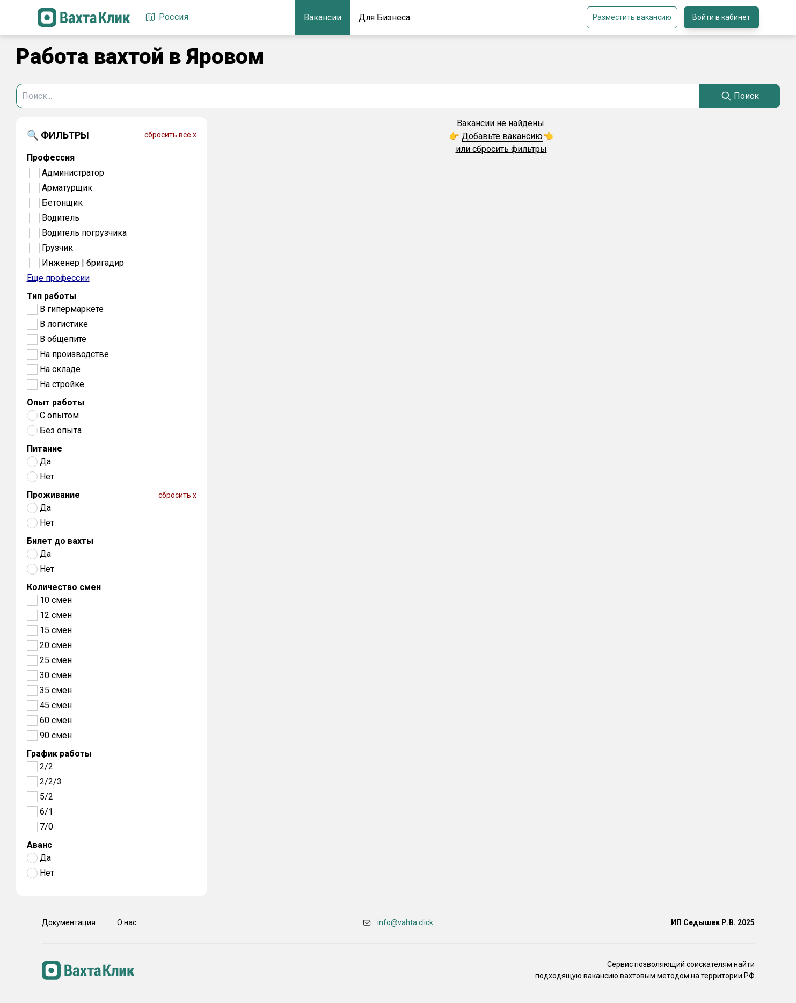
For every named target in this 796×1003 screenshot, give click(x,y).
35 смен (56, 690)
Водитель (60, 218)
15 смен (56, 630)
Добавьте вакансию (502, 136)
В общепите (63, 339)
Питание (44, 449)
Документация (69, 922)
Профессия (51, 157)
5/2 (46, 796)
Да (45, 461)
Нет (47, 476)
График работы (59, 753)
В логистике (64, 324)
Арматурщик (67, 188)
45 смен (56, 705)
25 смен (56, 660)
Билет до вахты (60, 541)
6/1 (46, 811)
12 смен (56, 615)
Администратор (73, 173)
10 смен (56, 600)
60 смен (56, 720)
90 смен (56, 735)
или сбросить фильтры (501, 149)
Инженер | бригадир (83, 263)
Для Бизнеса (384, 17)
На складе (60, 369)
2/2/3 (51, 781)
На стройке (62, 384)
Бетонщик (62, 203)
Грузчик (57, 248)
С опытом (59, 415)
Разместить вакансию (632, 17)
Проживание (53, 495)
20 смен (56, 645)
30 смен (56, 675)
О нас (126, 922)
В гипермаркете (72, 309)
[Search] (739, 96)
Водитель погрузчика (84, 233)
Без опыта (61, 430)
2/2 (46, 766)
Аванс (39, 845)
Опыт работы (55, 402)
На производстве (74, 354)
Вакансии (322, 17)
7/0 (46, 827)
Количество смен (64, 587)
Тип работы (51, 296)
